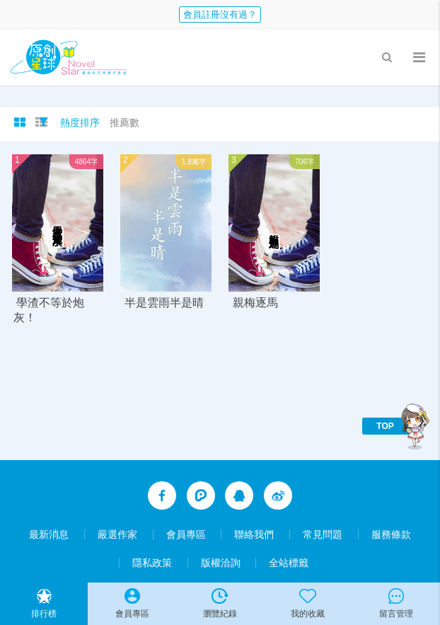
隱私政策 (152, 563)
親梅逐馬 (255, 303)
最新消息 (49, 534)
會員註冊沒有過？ (220, 14)
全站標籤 (288, 563)
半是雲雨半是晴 (164, 303)
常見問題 (322, 534)
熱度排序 (80, 122)
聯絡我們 (254, 534)
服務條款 (391, 534)
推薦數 (124, 122)
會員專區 (186, 534)
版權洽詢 (221, 563)
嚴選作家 (117, 534)
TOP (384, 426)
